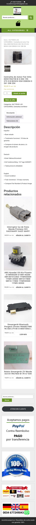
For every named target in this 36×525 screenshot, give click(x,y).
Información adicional (14, 117)
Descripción (11, 113)
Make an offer (10, 100)
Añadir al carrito (19, 93)
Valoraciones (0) (12, 121)
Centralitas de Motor (20, 107)
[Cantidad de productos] (8, 93)
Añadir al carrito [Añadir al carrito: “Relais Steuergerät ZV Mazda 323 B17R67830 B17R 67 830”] (23, 378)
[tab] (10, 113)
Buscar (31, 17)
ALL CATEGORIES (18, 30)
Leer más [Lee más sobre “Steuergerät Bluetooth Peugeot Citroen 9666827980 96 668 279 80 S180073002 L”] (23, 334)
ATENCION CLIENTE (18, 409)
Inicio (5, 40)
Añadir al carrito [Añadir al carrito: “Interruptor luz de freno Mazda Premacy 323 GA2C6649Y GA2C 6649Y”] (23, 235)
